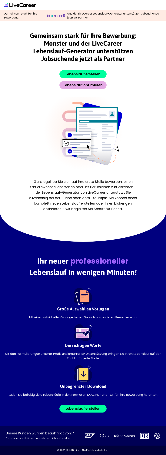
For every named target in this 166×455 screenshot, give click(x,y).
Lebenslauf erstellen (83, 74)
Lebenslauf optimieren (83, 85)
